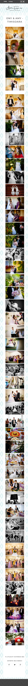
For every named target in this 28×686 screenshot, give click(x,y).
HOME (5, 1)
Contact (11, 1)
